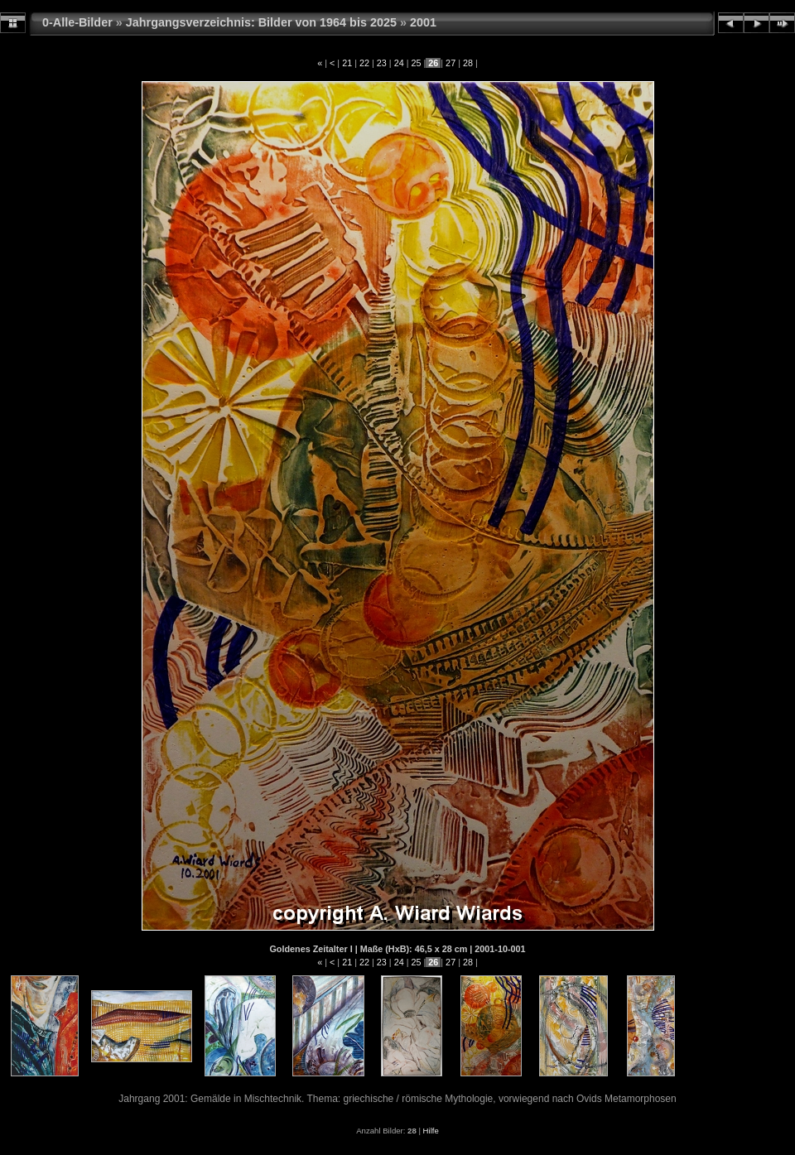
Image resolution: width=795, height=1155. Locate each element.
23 (381, 63)
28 (467, 63)
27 (450, 63)
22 (364, 63)
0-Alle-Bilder (77, 22)
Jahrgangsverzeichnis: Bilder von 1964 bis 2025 (261, 22)
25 (415, 63)
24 (399, 63)
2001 (423, 22)
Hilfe (431, 1130)
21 (347, 63)
